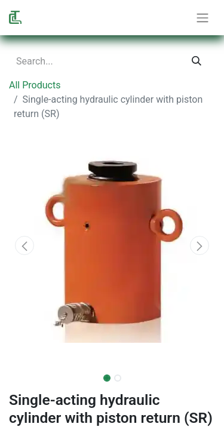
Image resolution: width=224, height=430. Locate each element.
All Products (34, 85)
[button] (24, 245)
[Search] (197, 61)
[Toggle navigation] (202, 17)
